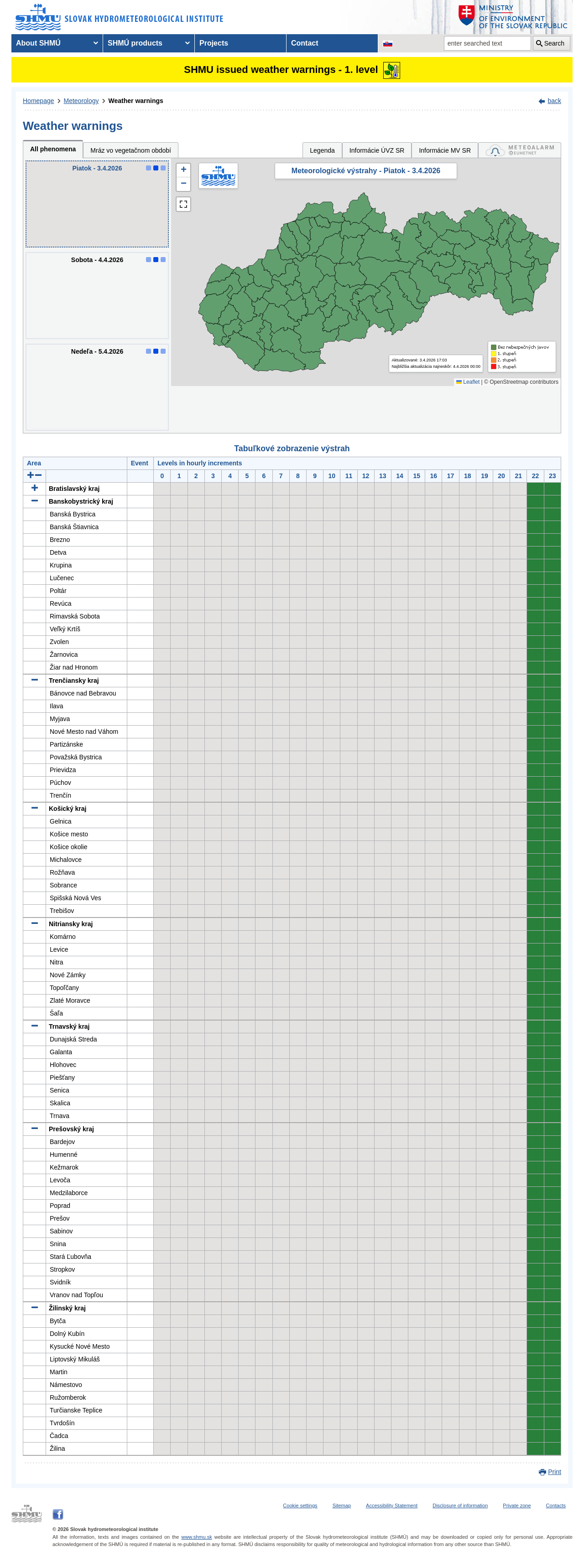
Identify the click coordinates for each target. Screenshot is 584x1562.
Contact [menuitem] (304, 43)
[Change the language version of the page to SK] (388, 43)
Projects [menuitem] (213, 43)
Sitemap (342, 1505)
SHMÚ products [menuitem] (135, 43)
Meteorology (81, 100)
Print (554, 1471)
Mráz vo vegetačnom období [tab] (130, 150)
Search (554, 43)
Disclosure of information (460, 1505)
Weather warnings (136, 100)
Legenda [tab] (322, 150)
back (554, 100)
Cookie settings (300, 1505)
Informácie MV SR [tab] (445, 150)
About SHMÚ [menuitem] (38, 43)
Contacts (556, 1505)
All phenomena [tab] (53, 149)
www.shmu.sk (196, 1537)
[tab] (519, 150)
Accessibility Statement (391, 1505)
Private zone (517, 1505)
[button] (183, 170)
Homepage (38, 100)
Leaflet (468, 382)
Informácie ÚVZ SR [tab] (377, 150)
